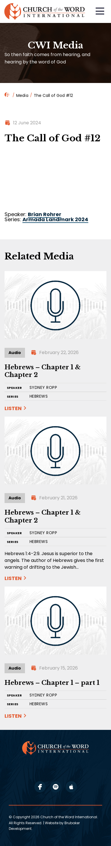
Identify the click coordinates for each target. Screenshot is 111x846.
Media (22, 95)
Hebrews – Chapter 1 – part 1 (52, 683)
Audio (15, 352)
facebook (40, 786)
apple (71, 786)
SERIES (12, 396)
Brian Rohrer (44, 214)
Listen (13, 408)
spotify (55, 786)
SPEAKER (14, 387)
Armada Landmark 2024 (55, 219)
